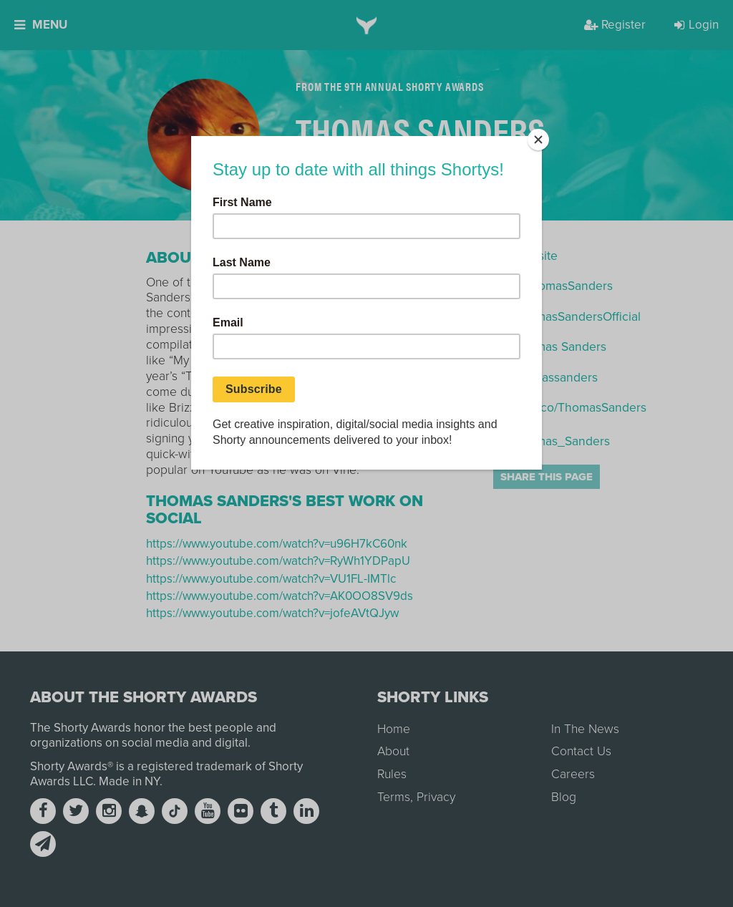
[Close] (538, 139)
